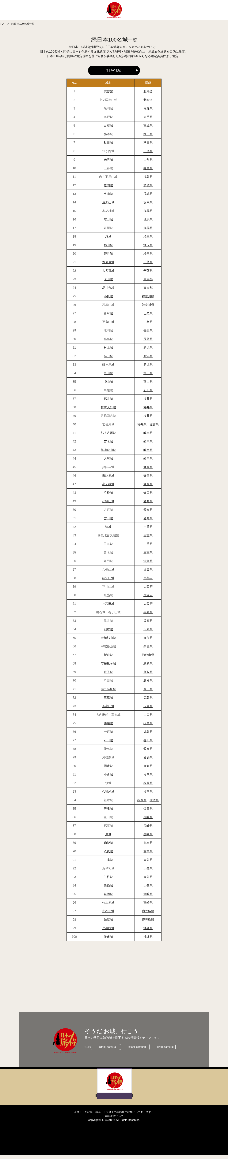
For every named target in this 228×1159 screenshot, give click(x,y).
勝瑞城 (108, 727)
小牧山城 (108, 505)
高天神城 (108, 488)
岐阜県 (148, 436)
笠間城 (108, 189)
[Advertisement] (114, 981)
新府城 (108, 317)
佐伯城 (108, 889)
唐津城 (108, 812)
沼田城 (108, 223)
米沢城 (108, 163)
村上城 (108, 351)
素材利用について (114, 1119)
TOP (3, 23)
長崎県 (148, 821)
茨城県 (148, 189)
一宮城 (108, 735)
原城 (108, 838)
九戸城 (108, 120)
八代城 (108, 855)
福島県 (148, 172)
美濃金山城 (108, 453)
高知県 (148, 769)
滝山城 (108, 283)
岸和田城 (108, 607)
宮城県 (148, 129)
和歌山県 (148, 658)
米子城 (108, 675)
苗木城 (108, 445)
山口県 (148, 718)
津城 (108, 530)
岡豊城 (108, 769)
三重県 (148, 530)
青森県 (148, 112)
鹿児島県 (148, 914)
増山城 (108, 385)
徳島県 (148, 727)
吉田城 (108, 522)
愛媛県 (148, 752)
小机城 (108, 300)
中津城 (108, 863)
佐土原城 (108, 906)
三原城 (108, 701)
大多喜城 (108, 274)
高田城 (108, 359)
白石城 (108, 129)
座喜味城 (108, 932)
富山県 (148, 377)
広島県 (148, 701)
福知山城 (108, 581)
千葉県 (148, 266)
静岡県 (148, 470)
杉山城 (108, 248)
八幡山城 (108, 573)
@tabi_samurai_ (106, 1051)
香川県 (148, 744)
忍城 (108, 240)
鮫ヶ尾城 (108, 368)
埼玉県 (148, 240)
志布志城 (108, 914)
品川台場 (108, 291)
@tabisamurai (167, 1051)
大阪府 (148, 590)
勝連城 (108, 940)
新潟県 (148, 351)
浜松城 (108, 496)
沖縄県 (148, 932)
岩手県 (148, 120)
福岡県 (148, 778)
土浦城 (108, 197)
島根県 (148, 684)
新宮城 (108, 658)
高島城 (108, 342)
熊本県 (148, 846)
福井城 (108, 402)
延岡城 (108, 897)
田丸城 (108, 547)
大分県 (148, 863)
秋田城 (108, 146)
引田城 (108, 744)
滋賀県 (154, 428)
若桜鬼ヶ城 (108, 667)
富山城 (108, 377)
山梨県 (148, 317)
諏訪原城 (108, 479)
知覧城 (108, 923)
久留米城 (108, 795)
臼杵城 (108, 880)
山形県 (148, 155)
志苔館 (108, 95)
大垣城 (108, 462)
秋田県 (148, 137)
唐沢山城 (108, 206)
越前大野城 (108, 411)
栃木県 (148, 206)
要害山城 (108, 325)
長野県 (148, 334)
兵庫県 (148, 616)
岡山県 (148, 692)
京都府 (148, 581)
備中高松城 (108, 692)
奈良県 (148, 641)
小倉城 (108, 778)
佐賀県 (154, 803)
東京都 (148, 283)
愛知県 (148, 505)
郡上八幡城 (108, 436)
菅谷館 (108, 257)
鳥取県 (148, 667)
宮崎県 (148, 897)
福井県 (148, 402)
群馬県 (148, 214)
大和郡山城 (108, 641)
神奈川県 (148, 300)
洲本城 (108, 633)
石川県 (148, 394)
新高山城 (108, 710)
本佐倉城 (108, 266)
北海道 (148, 95)
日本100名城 (112, 70)
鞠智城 (108, 846)
